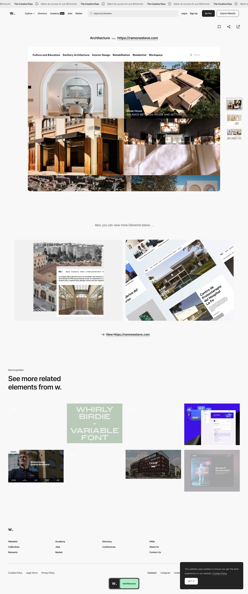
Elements (13, 552)
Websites (13, 541)
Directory (42, 13)
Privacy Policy (48, 572)
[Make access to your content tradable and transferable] (212, 470)
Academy (57, 13)
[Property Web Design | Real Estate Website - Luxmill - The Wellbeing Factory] (153, 464)
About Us (154, 546)
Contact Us (155, 552)
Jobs (70, 13)
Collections (13, 546)
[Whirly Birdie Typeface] (94, 423)
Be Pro (208, 13)
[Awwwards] (12, 13)
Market (78, 13)
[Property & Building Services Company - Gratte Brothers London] (36, 466)
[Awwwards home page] (114, 583)
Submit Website (228, 13)
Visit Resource (129, 583)
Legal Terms (32, 572)
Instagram (165, 572)
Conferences (108, 546)
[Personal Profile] (212, 424)
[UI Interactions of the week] (153, 424)
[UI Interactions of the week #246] (36, 424)
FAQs (152, 541)
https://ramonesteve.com (137, 38)
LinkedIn (178, 572)
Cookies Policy (15, 572)
